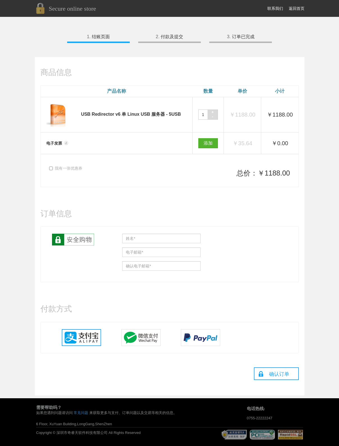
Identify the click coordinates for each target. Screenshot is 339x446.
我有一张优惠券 (65, 168)
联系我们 (275, 8)
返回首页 (296, 8)
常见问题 (81, 413)
